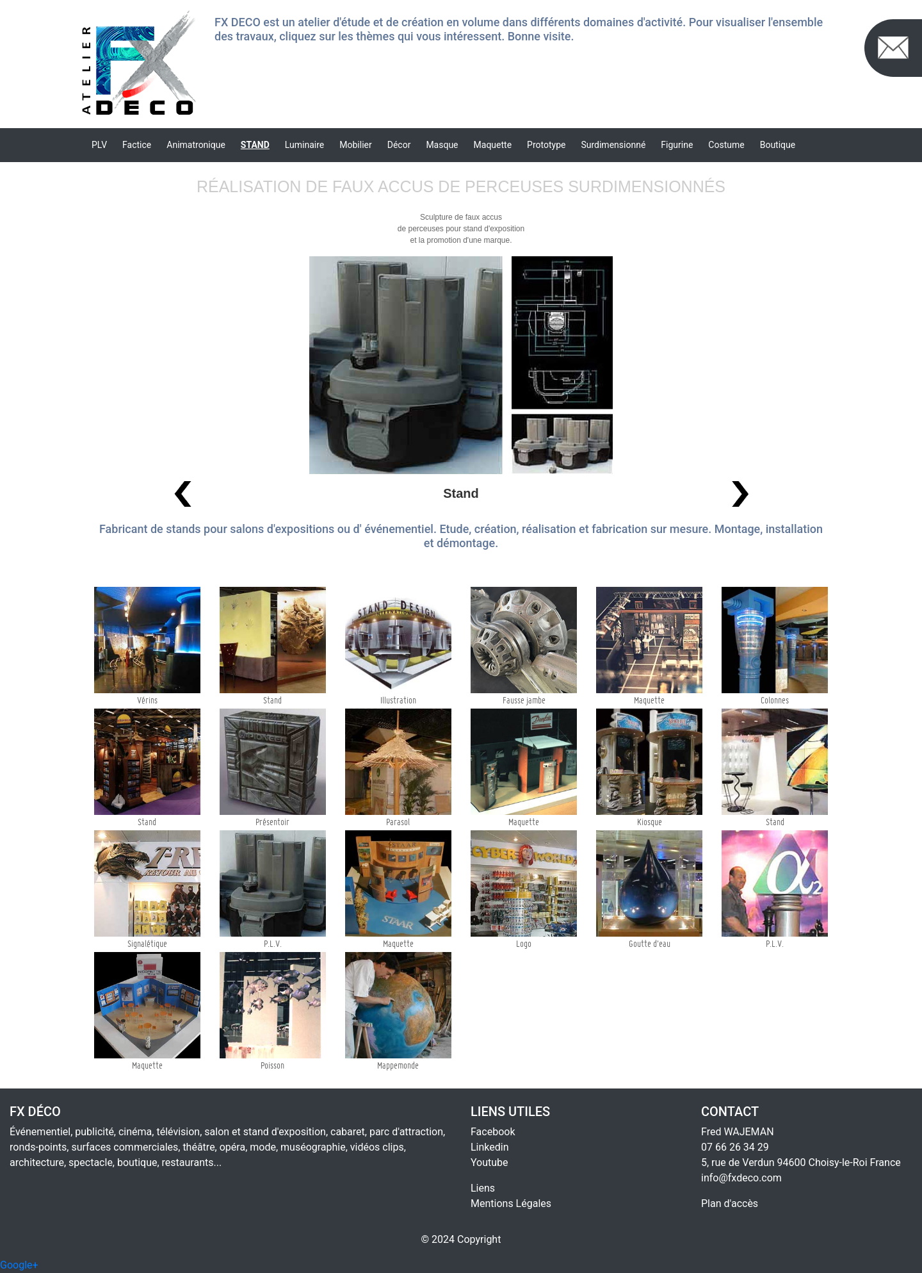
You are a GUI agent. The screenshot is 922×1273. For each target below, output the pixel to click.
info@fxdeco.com (741, 1178)
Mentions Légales (511, 1203)
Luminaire (304, 145)
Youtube (489, 1162)
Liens (483, 1188)
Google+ (19, 1265)
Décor (399, 145)
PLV (99, 145)
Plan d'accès (729, 1203)
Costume (726, 145)
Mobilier (355, 145)
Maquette (493, 145)
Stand (255, 145)
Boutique (778, 145)
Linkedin (490, 1147)
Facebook (493, 1132)
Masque (442, 145)
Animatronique (195, 145)
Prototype (546, 145)
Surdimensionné (613, 145)
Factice (136, 145)
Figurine (677, 145)
